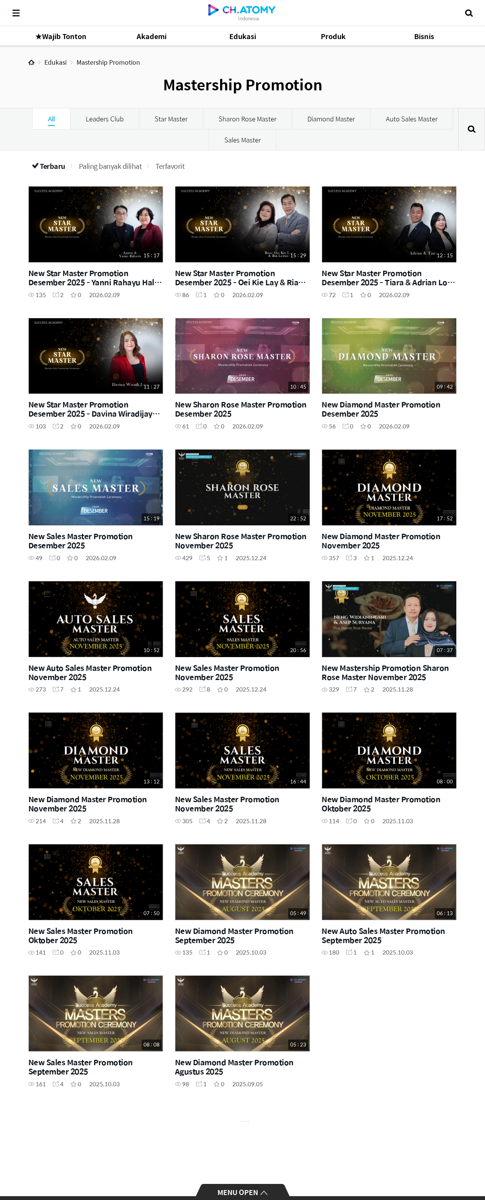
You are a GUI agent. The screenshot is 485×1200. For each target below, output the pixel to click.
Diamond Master (331, 119)
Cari (471, 129)
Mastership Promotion (108, 62)
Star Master (171, 119)
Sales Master (242, 140)
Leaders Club (105, 119)
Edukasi (55, 62)
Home (31, 62)
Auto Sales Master (412, 119)
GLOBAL (468, 1166)
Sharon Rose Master (247, 119)
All (51, 119)
